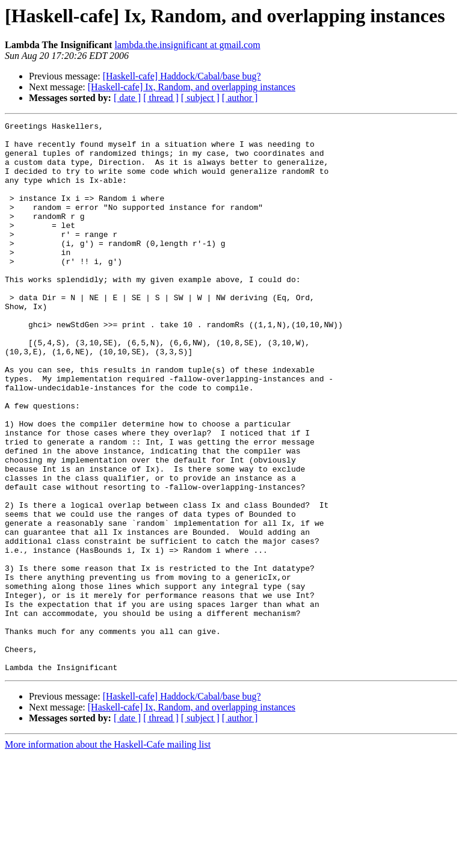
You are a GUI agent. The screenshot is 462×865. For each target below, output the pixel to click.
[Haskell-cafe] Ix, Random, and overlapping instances (191, 87)
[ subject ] (200, 98)
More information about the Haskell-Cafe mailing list (108, 854)
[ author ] (240, 98)
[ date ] (127, 98)
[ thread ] (161, 98)
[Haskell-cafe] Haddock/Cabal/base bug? (182, 76)
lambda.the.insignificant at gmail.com (187, 45)
